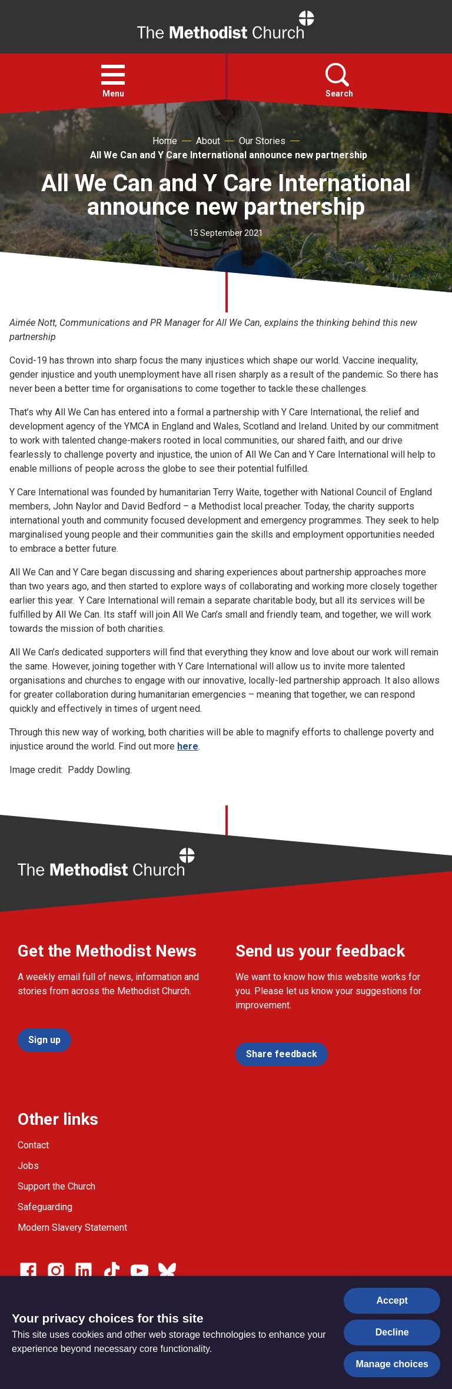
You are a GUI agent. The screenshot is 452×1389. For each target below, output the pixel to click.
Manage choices (391, 1364)
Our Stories (262, 140)
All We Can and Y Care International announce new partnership (228, 155)
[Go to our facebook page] (28, 1270)
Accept (392, 1300)
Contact (33, 1145)
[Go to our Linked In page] (83, 1270)
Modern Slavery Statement (72, 1227)
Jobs (28, 1165)
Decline (392, 1332)
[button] (113, 74)
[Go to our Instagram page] (56, 1270)
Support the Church (56, 1186)
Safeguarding (45, 1207)
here (187, 746)
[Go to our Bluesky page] (167, 1270)
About (208, 140)
